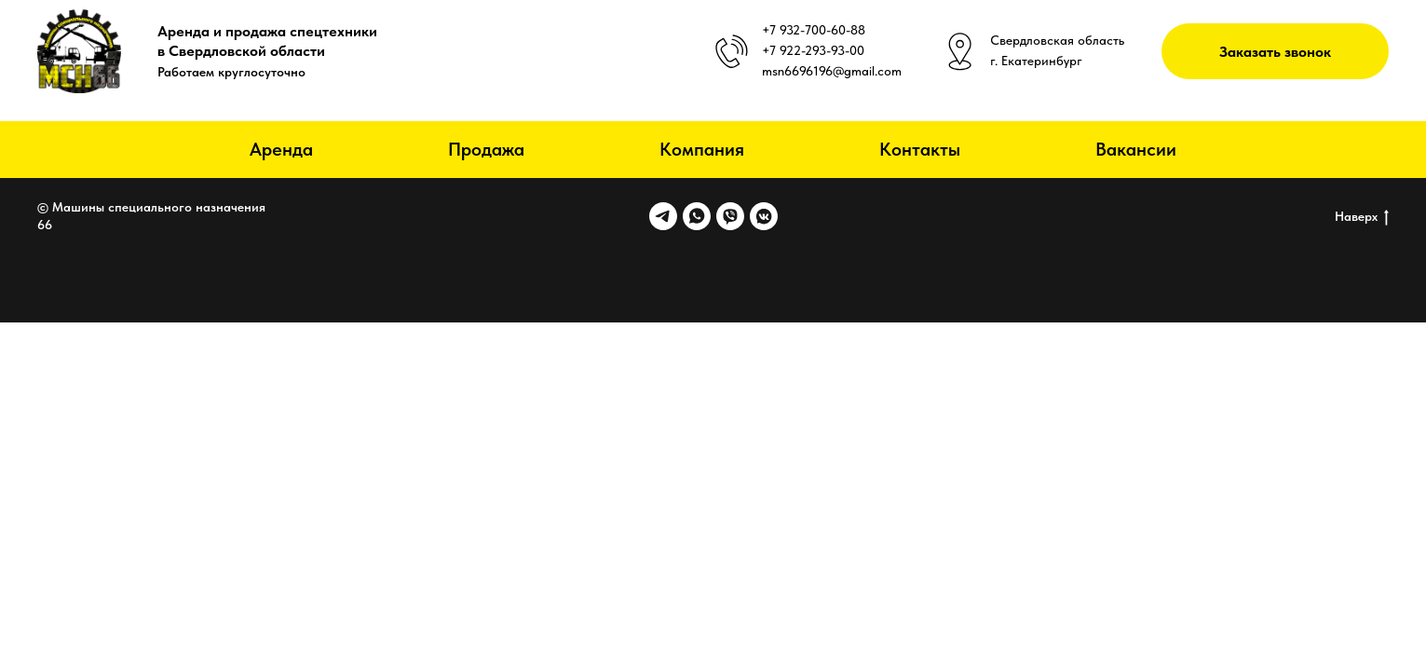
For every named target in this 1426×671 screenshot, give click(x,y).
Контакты (919, 149)
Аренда (281, 149)
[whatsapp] (697, 216)
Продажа (486, 149)
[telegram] (663, 216)
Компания (701, 149)
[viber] (730, 216)
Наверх (1362, 217)
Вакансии (1135, 149)
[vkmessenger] (764, 216)
